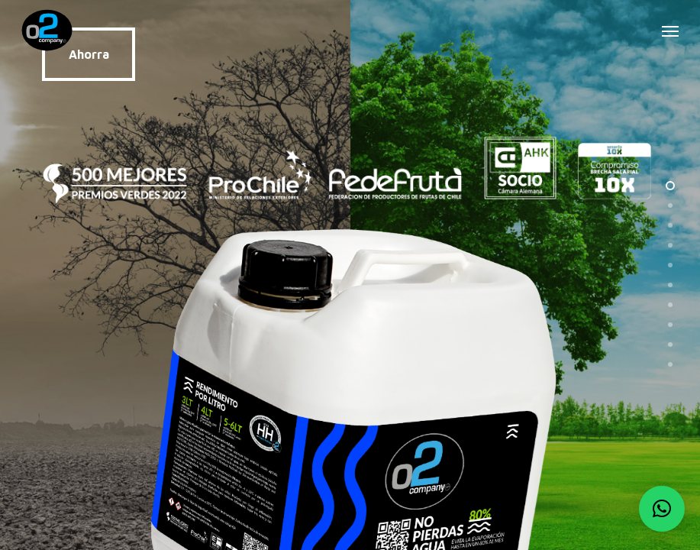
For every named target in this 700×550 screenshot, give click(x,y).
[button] (670, 30)
